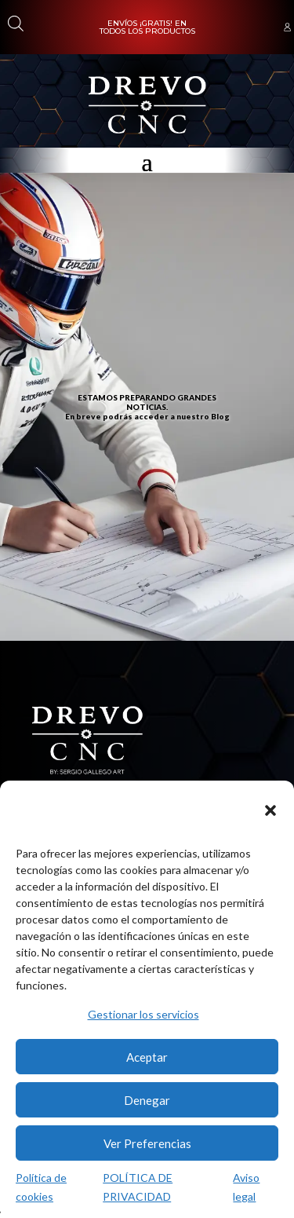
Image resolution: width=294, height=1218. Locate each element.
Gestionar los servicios (143, 1014)
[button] (270, 810)
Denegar (147, 1100)
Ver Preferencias (147, 1143)
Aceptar (147, 1057)
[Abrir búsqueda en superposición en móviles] (14, 23)
